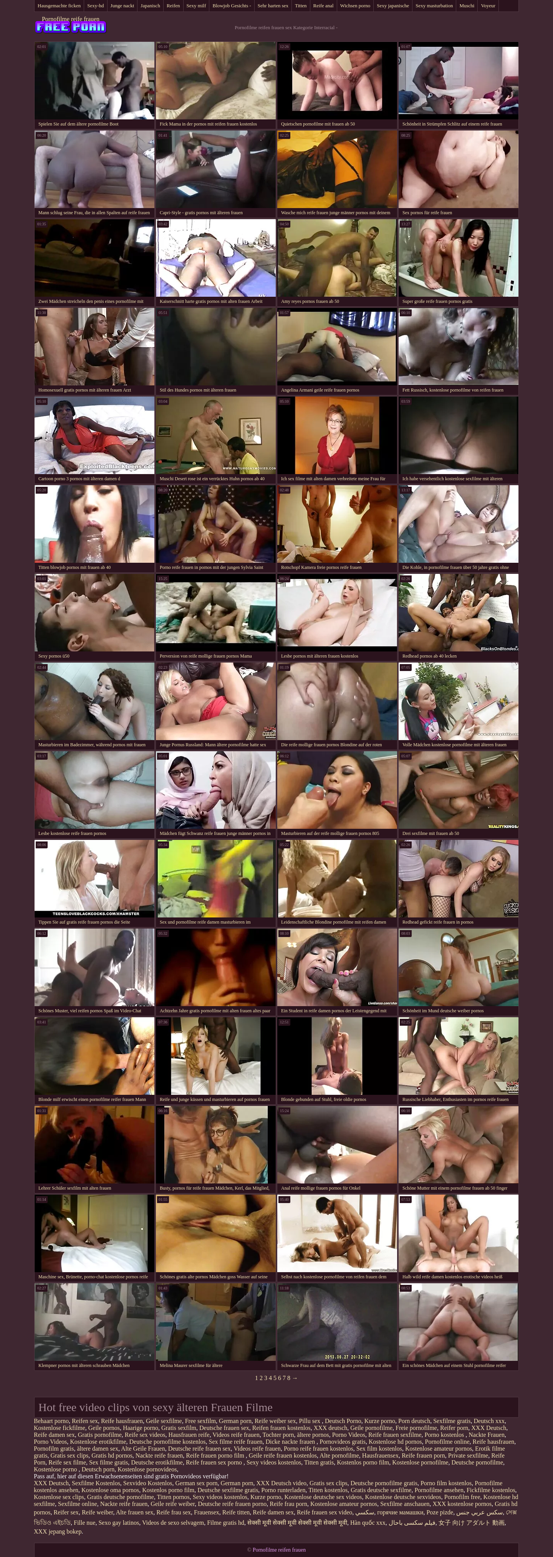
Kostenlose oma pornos (110, 1490)
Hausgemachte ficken (59, 5)
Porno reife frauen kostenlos (318, 1448)
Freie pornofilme (416, 1428)
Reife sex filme (67, 1462)
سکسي (364, 1512)
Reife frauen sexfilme (395, 1434)
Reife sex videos (145, 1434)
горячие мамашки (400, 1512)
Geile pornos (104, 1428)
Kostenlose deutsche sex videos (323, 1497)
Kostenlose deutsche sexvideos (403, 1497)
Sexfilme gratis (451, 1421)
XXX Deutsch (488, 1428)
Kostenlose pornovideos (147, 1469)
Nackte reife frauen (159, 1455)
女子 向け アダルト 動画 (472, 1522)
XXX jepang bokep (57, 1531)
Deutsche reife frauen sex (199, 1448)
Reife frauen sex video (324, 1512)
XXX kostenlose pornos (462, 1504)
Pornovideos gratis (343, 1441)
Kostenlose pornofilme (420, 1462)
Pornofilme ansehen (439, 1490)
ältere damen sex (97, 1448)
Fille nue (84, 1522)
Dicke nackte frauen (291, 1441)
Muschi (466, 5)
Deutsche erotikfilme (157, 1462)
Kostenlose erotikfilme (98, 1441)
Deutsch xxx (489, 1421)
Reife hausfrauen (122, 1421)
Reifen (173, 5)
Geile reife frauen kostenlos (283, 1455)
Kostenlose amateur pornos (438, 1448)
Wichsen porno (355, 5)
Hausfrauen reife (189, 1434)
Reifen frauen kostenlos (281, 1428)
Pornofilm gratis (54, 1448)
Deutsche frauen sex (224, 1428)
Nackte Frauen (487, 1434)
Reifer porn (454, 1428)
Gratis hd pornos (111, 1455)
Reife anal (323, 5)
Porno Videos (348, 1434)
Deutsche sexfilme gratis (227, 1490)
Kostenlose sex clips (59, 1497)
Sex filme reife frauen (236, 1441)
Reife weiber (97, 1512)
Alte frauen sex (135, 1512)
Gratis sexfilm (178, 1428)
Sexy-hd (95, 5)
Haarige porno (140, 1428)
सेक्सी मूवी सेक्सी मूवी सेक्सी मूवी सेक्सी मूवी (297, 1522)
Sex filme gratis (108, 1462)
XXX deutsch (331, 1428)
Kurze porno (379, 1421)
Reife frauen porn (423, 1455)
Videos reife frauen (236, 1434)
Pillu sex (310, 1421)
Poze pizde (439, 1512)
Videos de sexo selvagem (173, 1522)
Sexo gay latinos (118, 1522)
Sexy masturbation (434, 5)
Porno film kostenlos (446, 1483)
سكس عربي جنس (479, 1512)
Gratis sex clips (70, 1455)
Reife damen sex (54, 1434)
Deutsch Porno (343, 1421)
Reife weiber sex (275, 1421)
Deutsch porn (97, 1469)
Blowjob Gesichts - (231, 5)
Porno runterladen (283, 1490)
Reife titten (236, 1512)
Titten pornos (173, 1497)
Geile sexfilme (164, 1421)
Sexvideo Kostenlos (147, 1483)
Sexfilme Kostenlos (96, 1483)
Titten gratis (319, 1462)
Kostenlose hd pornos (395, 1441)
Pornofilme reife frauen (70, 19)
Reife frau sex (173, 1512)
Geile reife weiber (173, 1504)
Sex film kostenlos (379, 1448)
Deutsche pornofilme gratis (384, 1483)
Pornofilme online (447, 1441)
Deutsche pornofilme (477, 1462)
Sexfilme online (77, 1504)
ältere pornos (313, 1434)
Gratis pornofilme (100, 1434)
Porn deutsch (414, 1421)
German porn (235, 1421)
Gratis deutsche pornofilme (120, 1497)
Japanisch (150, 5)
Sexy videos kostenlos (274, 1462)
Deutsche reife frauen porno (232, 1504)
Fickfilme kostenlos (491, 1490)
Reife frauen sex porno (214, 1462)
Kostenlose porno (56, 1469)
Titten (301, 5)
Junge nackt (122, 5)
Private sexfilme (468, 1455)
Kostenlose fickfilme (59, 1428)
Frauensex (206, 1512)
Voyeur (488, 5)
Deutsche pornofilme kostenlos (167, 1441)
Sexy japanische (393, 5)
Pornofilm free (462, 1497)
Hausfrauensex (380, 1455)
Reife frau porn (288, 1504)
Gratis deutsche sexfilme (381, 1490)
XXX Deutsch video (281, 1483)
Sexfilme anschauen (404, 1504)
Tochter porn (278, 1434)
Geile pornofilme (371, 1428)
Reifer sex (66, 1512)
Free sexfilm (200, 1421)
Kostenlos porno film (363, 1462)
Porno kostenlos (445, 1434)
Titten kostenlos (328, 1490)
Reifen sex (85, 1421)
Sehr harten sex (273, 5)
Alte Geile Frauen (143, 1448)
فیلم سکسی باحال (412, 1522)
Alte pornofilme (339, 1455)
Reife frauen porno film (216, 1455)
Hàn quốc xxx (368, 1522)
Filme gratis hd (225, 1522)
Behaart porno (51, 1421)
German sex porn (196, 1483)
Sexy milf (196, 5)
